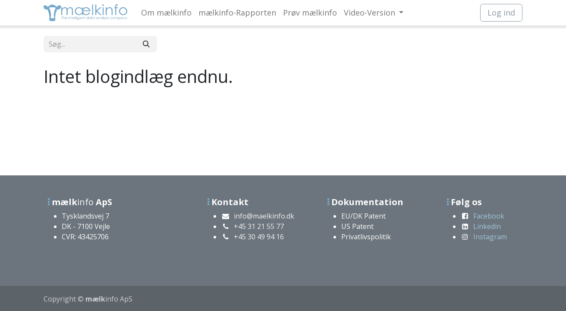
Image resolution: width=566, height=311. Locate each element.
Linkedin (487, 226)
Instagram (490, 236)
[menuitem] (166, 12)
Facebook (488, 216)
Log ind (501, 12)
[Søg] (146, 44)
